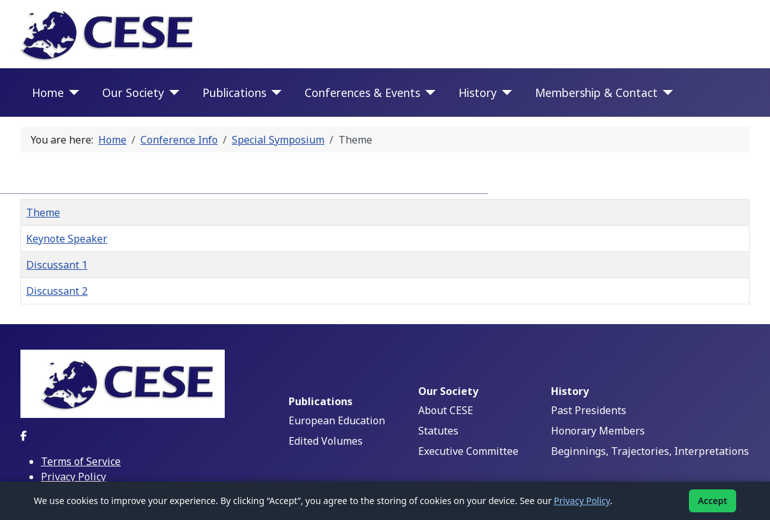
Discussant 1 (56, 265)
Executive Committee (468, 451)
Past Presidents (588, 410)
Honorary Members (598, 431)
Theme (43, 212)
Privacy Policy (73, 477)
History (477, 92)
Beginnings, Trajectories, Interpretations (650, 451)
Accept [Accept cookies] (712, 500)
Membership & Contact (596, 92)
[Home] (72, 92)
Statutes (438, 431)
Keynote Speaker (66, 239)
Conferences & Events (362, 92)
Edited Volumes (326, 441)
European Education (337, 420)
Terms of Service (81, 461)
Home (48, 92)
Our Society (133, 92)
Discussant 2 (56, 291)
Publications (234, 92)
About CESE (445, 410)
